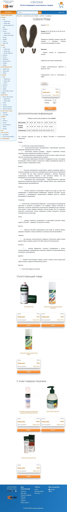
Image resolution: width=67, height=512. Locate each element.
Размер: (50, 103)
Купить (29, 325)
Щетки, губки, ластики (8, 96)
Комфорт (5, 39)
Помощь (23, 497)
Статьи (23, 499)
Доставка (23, 493)
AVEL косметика (5, 132)
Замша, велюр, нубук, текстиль (8, 36)
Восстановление (6, 61)
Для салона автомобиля (8, 136)
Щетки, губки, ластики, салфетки (7, 92)
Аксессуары (5, 114)
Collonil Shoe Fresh (28, 306)
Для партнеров (39, 491)
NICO (2, 130)
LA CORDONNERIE (5, 138)
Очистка (5, 31)
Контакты (37, 493)
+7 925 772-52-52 (12, 487)
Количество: (50, 100)
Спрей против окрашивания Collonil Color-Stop (53, 307)
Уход (4, 19)
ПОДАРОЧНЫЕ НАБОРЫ (6, 15)
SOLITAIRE (3, 75)
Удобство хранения (7, 108)
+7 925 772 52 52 (36, 2)
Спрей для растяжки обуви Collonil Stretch (29, 354)
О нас (36, 489)
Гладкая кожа (7, 21)
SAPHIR (3, 45)
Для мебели (5, 134)
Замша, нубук (7, 23)
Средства (5, 112)
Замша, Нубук (7, 100)
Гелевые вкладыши (7, 106)
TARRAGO (3, 116)
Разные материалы (8, 53)
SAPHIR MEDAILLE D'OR (6, 67)
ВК (50, 491)
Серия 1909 (5, 43)
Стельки (5, 104)
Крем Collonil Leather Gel (53, 411)
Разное (5, 83)
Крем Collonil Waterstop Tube (29, 458)
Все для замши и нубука (6, 110)
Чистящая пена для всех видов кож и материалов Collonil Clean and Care (28, 412)
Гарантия (23, 491)
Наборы (4, 41)
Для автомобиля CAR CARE (8, 26)
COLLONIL (3, 17)
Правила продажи (26, 495)
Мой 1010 (61, 12)
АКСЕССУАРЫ (4, 94)
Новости (23, 500)
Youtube (52, 489)
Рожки (4, 102)
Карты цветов (25, 502)
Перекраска (5, 59)
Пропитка (5, 29)
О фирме (44, 83)
